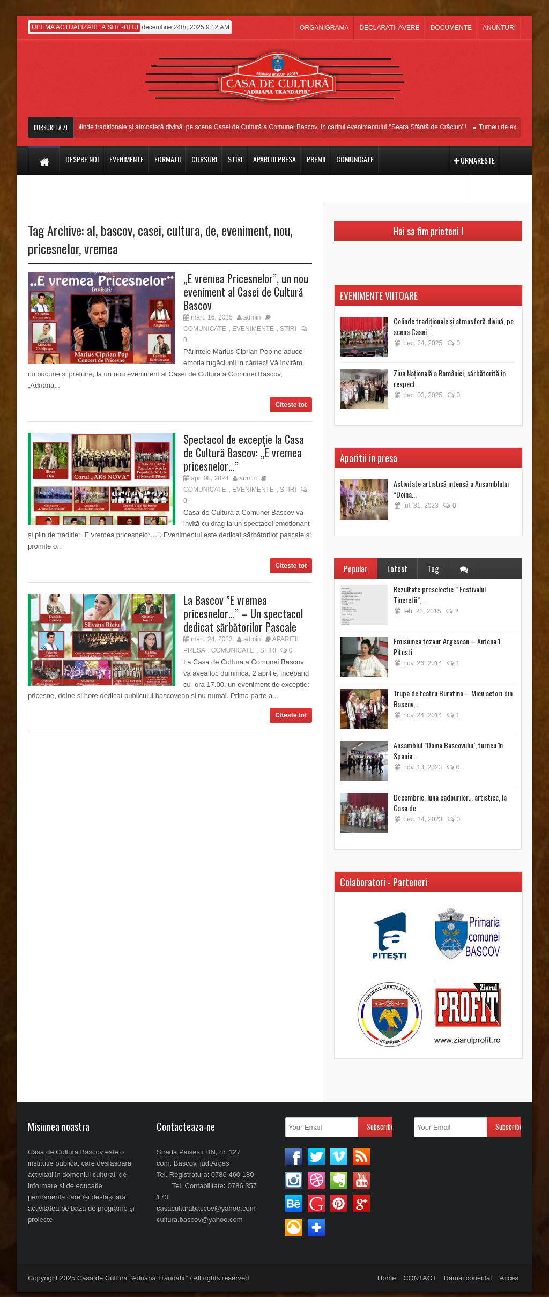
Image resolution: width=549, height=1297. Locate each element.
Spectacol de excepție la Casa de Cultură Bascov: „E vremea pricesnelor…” (243, 452)
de (210, 230)
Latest (397, 568)
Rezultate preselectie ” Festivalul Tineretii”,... (440, 594)
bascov (116, 230)
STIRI (288, 328)
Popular (355, 568)
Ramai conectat (468, 1278)
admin (252, 317)
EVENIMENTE (253, 328)
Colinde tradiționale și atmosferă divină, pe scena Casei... (454, 326)
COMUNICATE (204, 328)
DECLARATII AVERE (389, 28)
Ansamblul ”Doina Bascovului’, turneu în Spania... (448, 750)
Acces (509, 1278)
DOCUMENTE (451, 28)
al (91, 230)
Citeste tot (291, 405)
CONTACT (419, 1278)
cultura (183, 230)
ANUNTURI (499, 28)
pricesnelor (53, 248)
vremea (101, 248)
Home (386, 1278)
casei (149, 230)
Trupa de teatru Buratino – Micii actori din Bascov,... (453, 698)
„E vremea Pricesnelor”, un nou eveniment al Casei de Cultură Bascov (245, 291)
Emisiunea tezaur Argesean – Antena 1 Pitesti (447, 646)
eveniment (245, 230)
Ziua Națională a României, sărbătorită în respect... (450, 378)
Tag (433, 568)
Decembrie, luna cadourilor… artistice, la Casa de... (450, 802)
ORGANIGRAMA (324, 28)
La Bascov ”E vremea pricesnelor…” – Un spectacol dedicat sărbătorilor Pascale (243, 613)
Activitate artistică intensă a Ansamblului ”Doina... (451, 489)
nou (282, 230)
